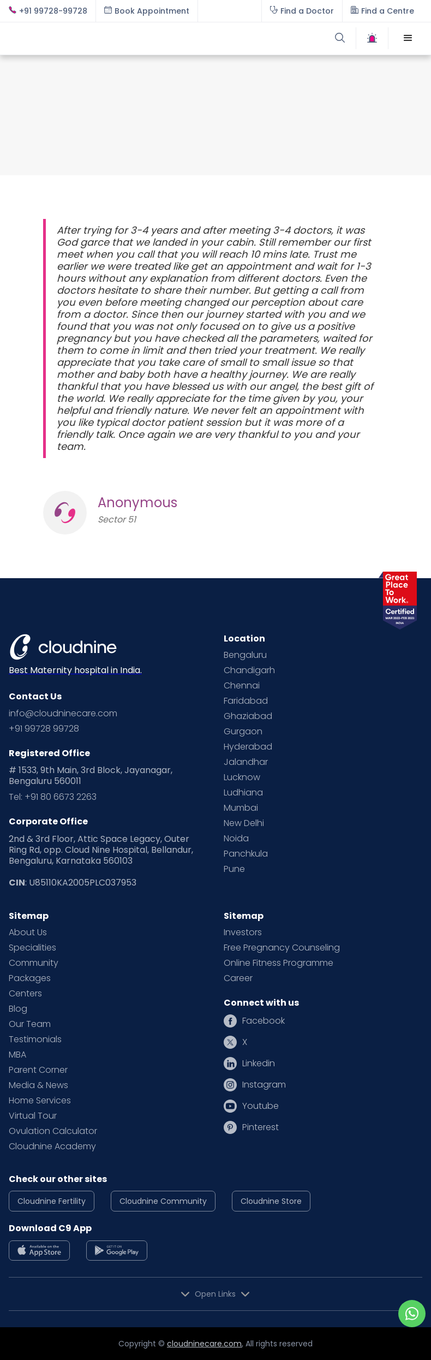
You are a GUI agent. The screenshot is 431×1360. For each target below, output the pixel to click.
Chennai (242, 686)
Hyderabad (248, 747)
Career (238, 978)
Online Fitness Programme (278, 963)
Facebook (263, 1021)
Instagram (264, 1085)
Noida (236, 839)
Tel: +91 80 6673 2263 (53, 797)
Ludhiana (243, 793)
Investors (243, 932)
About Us (28, 932)
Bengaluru (245, 655)
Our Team (30, 1024)
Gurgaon (243, 732)
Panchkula (246, 854)
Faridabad (246, 701)
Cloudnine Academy (52, 1146)
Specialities (32, 948)
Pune (234, 869)
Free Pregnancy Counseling (282, 948)
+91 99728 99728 (44, 729)
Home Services (40, 1101)
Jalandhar (246, 762)
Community (33, 963)
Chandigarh (249, 670)
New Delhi (244, 823)
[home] (112, 38)
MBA (17, 1055)
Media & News (38, 1085)
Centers (25, 994)
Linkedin (258, 1063)
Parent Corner (38, 1070)
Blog (18, 1009)
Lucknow (242, 777)
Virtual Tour (33, 1116)
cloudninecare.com (204, 1343)
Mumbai (241, 808)
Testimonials (35, 1039)
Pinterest (260, 1127)
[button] (408, 38)
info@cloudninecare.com (63, 713)
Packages (30, 978)
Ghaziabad (248, 716)
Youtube (260, 1106)
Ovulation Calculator (53, 1131)
